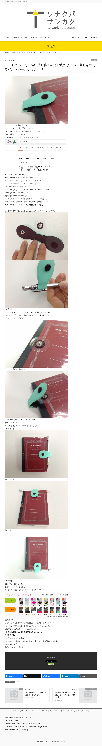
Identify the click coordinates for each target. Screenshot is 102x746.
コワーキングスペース (20, 711)
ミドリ (11, 620)
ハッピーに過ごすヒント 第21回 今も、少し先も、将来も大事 (64, 695)
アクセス (81, 711)
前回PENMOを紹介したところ (15, 186)
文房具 (94, 60)
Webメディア (43, 711)
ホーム (8, 711)
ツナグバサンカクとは (57, 711)
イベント (33, 711)
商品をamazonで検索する (14, 647)
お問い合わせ (71, 711)
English (88, 711)
